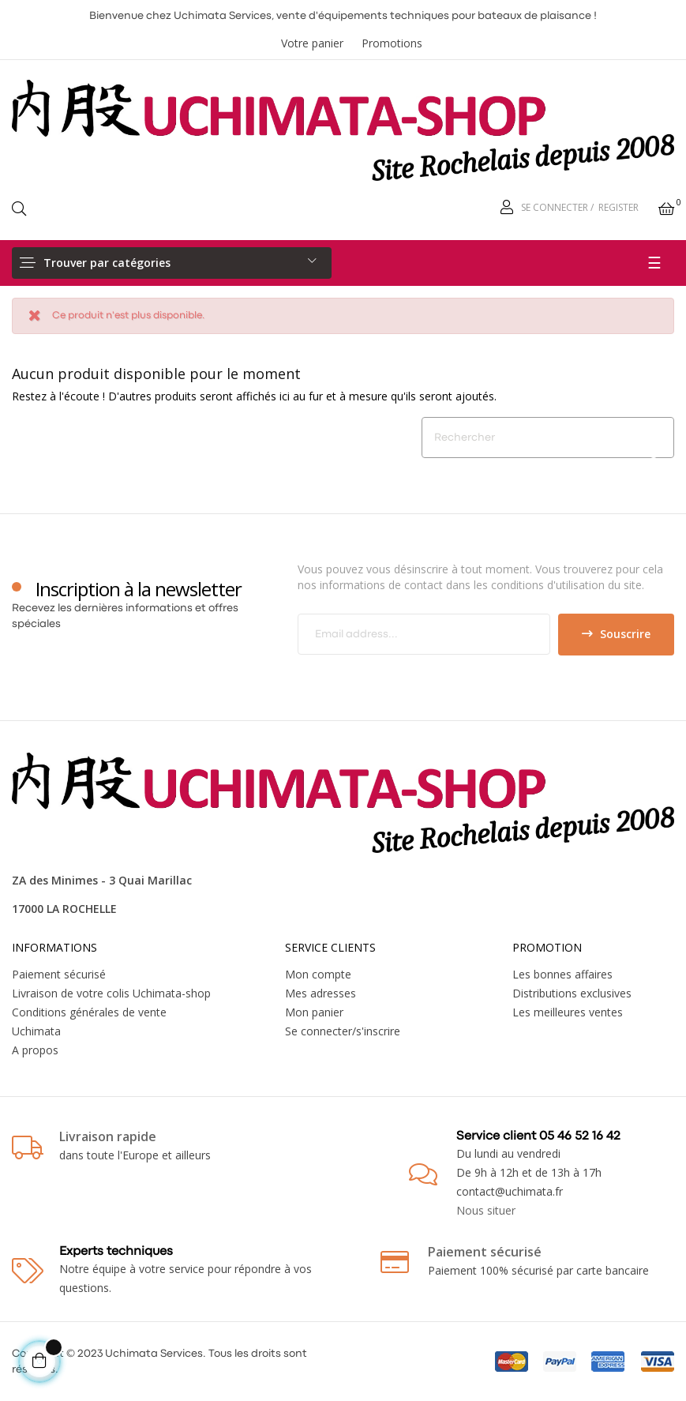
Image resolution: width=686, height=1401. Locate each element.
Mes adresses (320, 993)
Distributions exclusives (572, 993)
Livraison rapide (107, 1136)
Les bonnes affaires (562, 974)
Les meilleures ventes (567, 1012)
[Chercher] (547, 437)
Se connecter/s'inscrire (342, 1031)
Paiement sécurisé (59, 974)
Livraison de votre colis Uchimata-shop (111, 993)
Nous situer (485, 1210)
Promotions (392, 43)
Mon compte (318, 974)
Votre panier (312, 43)
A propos (35, 1049)
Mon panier (314, 1012)
